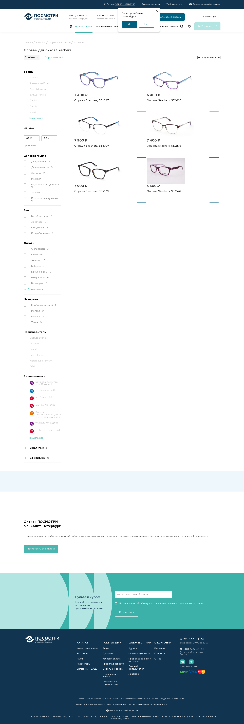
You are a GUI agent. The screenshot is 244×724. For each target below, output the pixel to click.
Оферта (80, 698)
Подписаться (186, 593)
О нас (157, 656)
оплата (178, 4)
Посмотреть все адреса (41, 548)
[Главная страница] (41, 17)
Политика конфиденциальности (107, 698)
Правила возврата (112, 662)
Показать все (35, 118)
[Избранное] (189, 26)
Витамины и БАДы (86, 668)
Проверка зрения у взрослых (138, 657)
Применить (30, 146)
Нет (146, 24)
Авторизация (209, 17)
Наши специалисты (138, 650)
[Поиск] (181, 26)
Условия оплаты (111, 656)
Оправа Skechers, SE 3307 (189, 114)
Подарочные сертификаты (109, 681)
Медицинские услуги (113, 674)
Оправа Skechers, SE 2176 (91, 172)
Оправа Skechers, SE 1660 (140, 114)
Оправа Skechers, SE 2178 (140, 172)
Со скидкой (38, 458)
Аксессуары (83, 662)
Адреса (132, 644)
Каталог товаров (83, 26)
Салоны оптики (104, 26)
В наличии (37, 448)
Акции (106, 644)
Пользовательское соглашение (145, 698)
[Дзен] (189, 661)
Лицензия (133, 671)
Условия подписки (176, 698)
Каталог (83, 639)
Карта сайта (198, 698)
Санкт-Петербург (125, 4)
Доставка (107, 650)
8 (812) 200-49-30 (78, 16)
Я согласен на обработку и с (159, 603)
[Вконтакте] (182, 661)
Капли (80, 656)
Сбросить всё (54, 57)
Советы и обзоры (111, 668)
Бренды (174, 26)
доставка (155, 4)
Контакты (159, 650)
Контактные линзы (86, 644)
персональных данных (162, 603)
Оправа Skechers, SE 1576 (189, 172)
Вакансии (159, 644)
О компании (163, 639)
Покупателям (112, 639)
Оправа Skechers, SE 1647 (91, 114)
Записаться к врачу (170, 17)
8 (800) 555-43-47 (106, 16)
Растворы (81, 650)
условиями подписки (191, 603)
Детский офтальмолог (139, 665)
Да (129, 24)
